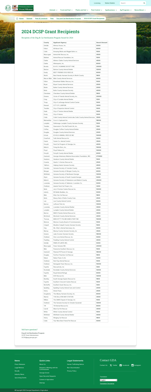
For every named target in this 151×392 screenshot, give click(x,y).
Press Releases (20, 364)
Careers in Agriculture (46, 379)
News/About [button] (139, 10)
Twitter (115, 365)
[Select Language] (108, 380)
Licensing (97, 3)
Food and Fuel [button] (65, 10)
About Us (42, 364)
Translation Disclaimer (107, 383)
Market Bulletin (110, 3)
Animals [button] (52, 10)
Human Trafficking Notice (75, 364)
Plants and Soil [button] (81, 10)
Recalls (17, 371)
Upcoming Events (20, 378)
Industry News (19, 374)
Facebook (125, 365)
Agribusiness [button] (110, 10)
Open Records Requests (47, 376)
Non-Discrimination (73, 368)
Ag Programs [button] (125, 10)
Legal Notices (19, 368)
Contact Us (103, 365)
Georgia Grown (44, 373)
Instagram (137, 365)
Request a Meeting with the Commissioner (48, 368)
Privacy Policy (71, 371)
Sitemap (42, 383)
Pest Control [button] (95, 10)
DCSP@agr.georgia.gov (29, 337)
